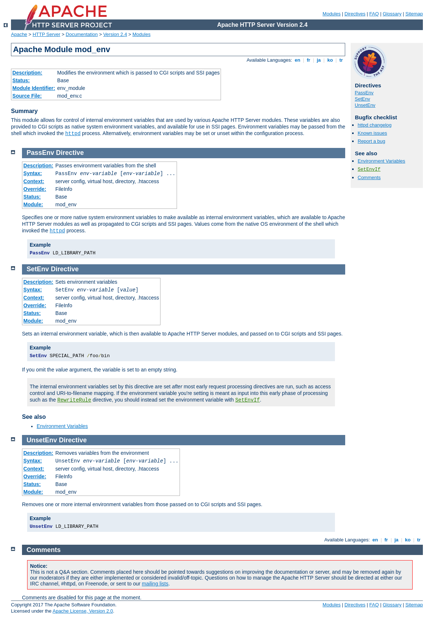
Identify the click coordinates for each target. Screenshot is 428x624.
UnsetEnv (365, 105)
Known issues (372, 133)
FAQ (374, 14)
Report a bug (371, 141)
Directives (354, 14)
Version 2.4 (115, 34)
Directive (70, 152)
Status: (21, 80)
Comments (369, 177)
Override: (34, 189)
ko (330, 60)
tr (341, 60)
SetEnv (362, 99)
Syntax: (32, 173)
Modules (331, 14)
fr (309, 60)
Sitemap (414, 14)
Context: (33, 181)
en (298, 60)
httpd (73, 134)
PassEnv (364, 92)
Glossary (392, 14)
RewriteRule (74, 400)
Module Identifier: (33, 88)
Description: (27, 73)
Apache (19, 34)
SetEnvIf (369, 169)
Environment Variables (381, 161)
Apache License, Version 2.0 (82, 611)
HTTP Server (46, 34)
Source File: (27, 96)
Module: (33, 204)
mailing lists (155, 584)
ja (319, 60)
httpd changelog (375, 125)
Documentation (81, 34)
